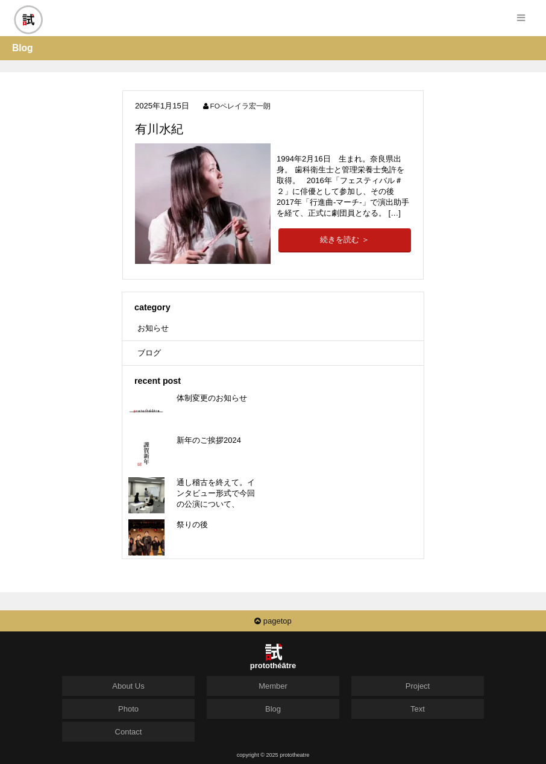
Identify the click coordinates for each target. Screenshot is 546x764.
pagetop (273, 620)
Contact (128, 731)
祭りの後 (192, 524)
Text (417, 708)
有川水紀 (159, 129)
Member (273, 685)
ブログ (149, 352)
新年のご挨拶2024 (209, 440)
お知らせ (153, 328)
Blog (273, 708)
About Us (128, 685)
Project (418, 685)
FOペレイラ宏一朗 (240, 106)
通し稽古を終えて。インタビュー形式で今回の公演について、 (216, 493)
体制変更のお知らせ (212, 397)
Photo (128, 708)
